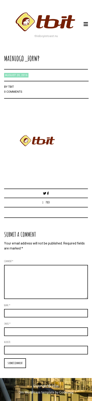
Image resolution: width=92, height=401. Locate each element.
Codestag (66, 392)
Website (7, 342)
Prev (48, 202)
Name (7, 305)
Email (7, 323)
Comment (8, 261)
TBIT (11, 86)
